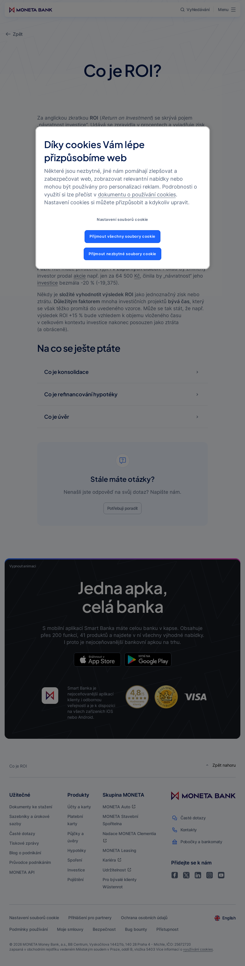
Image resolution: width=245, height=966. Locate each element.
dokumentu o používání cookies (137, 194)
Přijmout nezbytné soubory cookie (122, 254)
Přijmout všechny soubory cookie (122, 236)
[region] (122, 197)
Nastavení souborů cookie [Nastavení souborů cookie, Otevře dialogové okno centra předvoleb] (122, 219)
